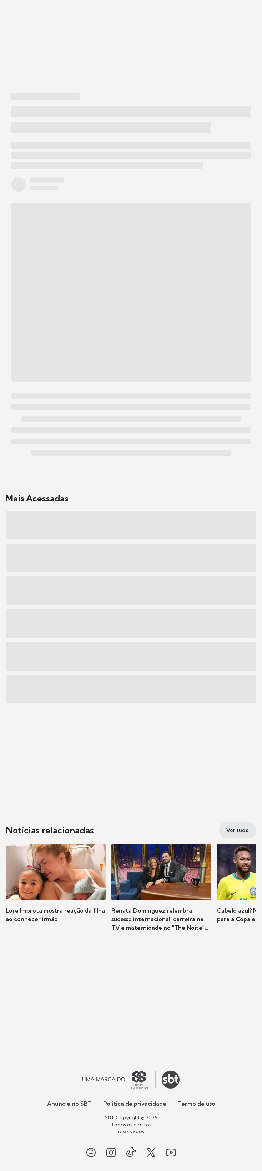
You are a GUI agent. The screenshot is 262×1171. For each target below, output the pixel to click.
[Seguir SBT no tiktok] (131, 1152)
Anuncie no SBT (69, 1103)
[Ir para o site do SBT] (171, 1080)
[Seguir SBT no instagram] (111, 1152)
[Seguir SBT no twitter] (151, 1152)
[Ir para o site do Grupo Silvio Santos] (119, 1080)
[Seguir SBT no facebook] (91, 1152)
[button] (56, 890)
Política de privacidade (134, 1103)
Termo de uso (196, 1103)
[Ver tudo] (237, 830)
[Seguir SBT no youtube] (171, 1152)
